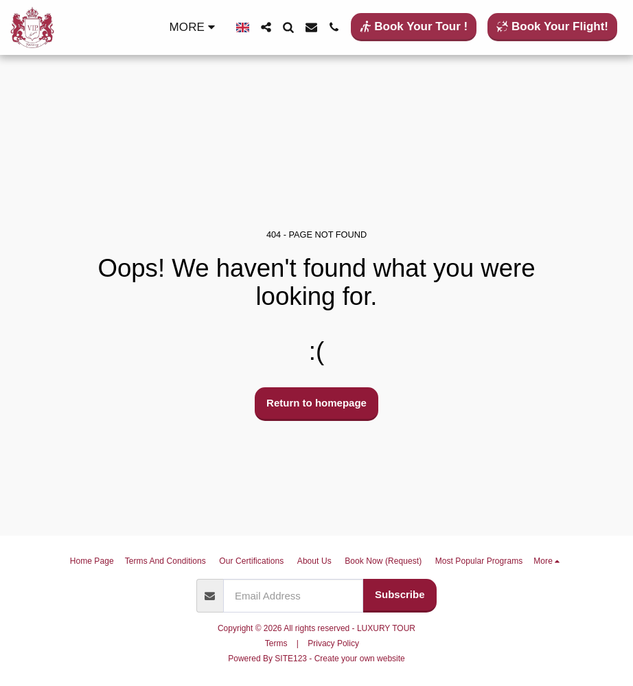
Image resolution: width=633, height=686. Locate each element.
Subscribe (400, 594)
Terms (276, 643)
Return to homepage (316, 403)
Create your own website (359, 658)
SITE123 (291, 658)
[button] (266, 27)
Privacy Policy (333, 643)
